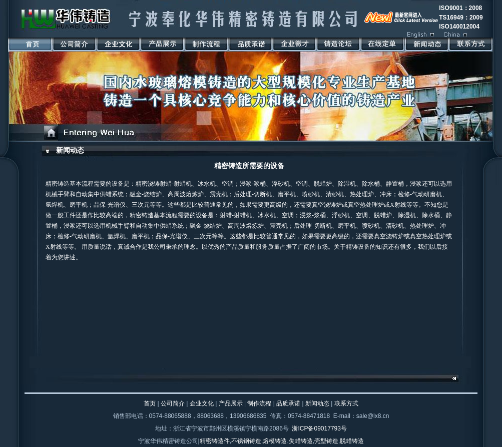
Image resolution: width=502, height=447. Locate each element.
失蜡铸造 (301, 440)
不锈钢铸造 (246, 440)
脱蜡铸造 (352, 440)
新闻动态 (70, 150)
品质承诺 (288, 403)
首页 (150, 403)
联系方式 (346, 403)
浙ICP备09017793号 (319, 428)
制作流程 (259, 403)
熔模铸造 (275, 440)
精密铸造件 (215, 440)
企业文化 (202, 403)
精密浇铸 (148, 183)
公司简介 (173, 403)
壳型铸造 (326, 440)
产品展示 (231, 403)
